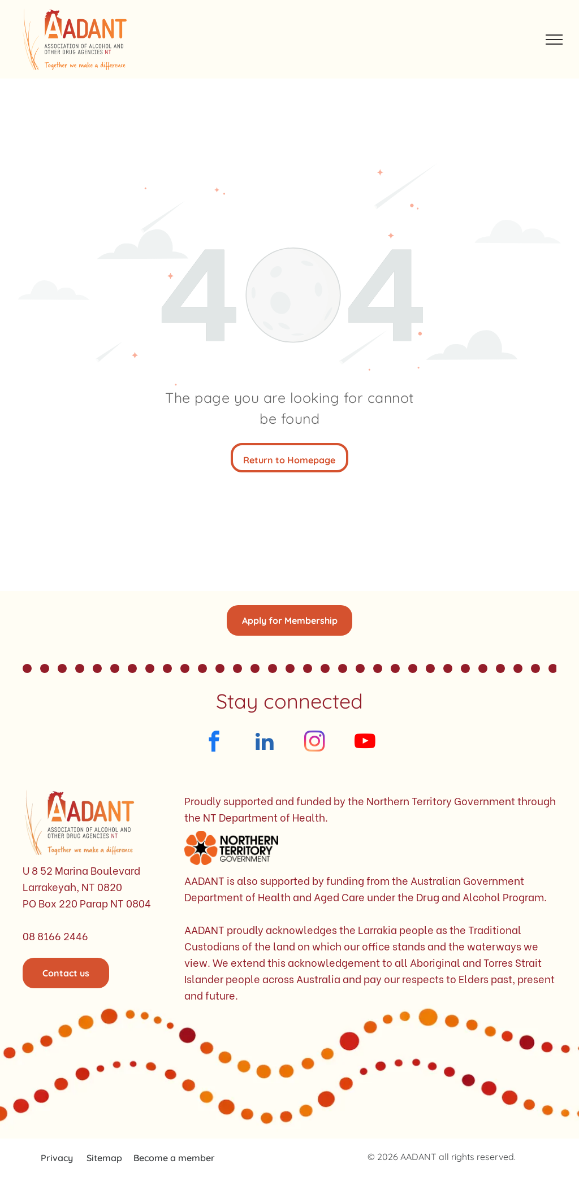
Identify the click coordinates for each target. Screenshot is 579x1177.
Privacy (57, 1157)
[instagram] (314, 743)
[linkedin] (264, 743)
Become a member (174, 1157)
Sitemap (104, 1157)
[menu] (554, 39)
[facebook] (214, 743)
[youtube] (365, 743)
